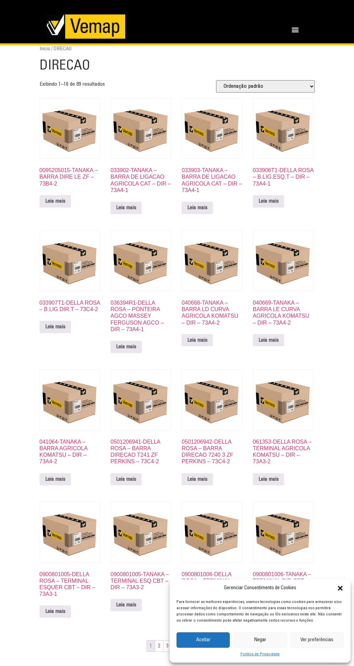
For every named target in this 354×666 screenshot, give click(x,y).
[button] (340, 588)
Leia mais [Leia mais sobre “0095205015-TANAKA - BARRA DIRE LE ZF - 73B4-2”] (55, 201)
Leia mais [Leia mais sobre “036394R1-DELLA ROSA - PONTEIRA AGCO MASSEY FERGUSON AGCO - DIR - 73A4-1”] (126, 347)
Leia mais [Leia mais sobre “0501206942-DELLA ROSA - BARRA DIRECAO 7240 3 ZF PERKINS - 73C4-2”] (197, 479)
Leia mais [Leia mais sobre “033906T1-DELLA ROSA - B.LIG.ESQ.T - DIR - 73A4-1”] (268, 201)
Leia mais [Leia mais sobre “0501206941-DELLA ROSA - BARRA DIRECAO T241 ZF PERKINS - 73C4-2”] (126, 479)
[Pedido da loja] (265, 86)
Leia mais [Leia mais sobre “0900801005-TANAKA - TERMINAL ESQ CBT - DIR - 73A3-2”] (126, 605)
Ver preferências (316, 640)
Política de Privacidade (260, 654)
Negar (260, 640)
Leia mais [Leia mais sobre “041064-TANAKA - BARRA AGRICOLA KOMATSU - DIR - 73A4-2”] (55, 479)
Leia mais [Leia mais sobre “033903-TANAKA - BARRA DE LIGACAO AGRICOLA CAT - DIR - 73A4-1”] (197, 208)
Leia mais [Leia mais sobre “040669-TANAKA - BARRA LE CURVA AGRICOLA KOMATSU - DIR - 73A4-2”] (268, 340)
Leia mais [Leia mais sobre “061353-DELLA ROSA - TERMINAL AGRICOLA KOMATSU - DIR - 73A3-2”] (268, 479)
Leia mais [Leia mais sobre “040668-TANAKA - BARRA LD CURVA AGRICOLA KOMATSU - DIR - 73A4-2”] (197, 340)
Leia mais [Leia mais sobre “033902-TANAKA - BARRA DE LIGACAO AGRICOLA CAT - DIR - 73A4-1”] (126, 208)
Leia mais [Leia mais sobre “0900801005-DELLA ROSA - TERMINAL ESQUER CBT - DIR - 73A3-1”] (55, 611)
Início (45, 49)
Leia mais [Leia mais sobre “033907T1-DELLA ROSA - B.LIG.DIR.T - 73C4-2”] (55, 327)
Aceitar (203, 640)
